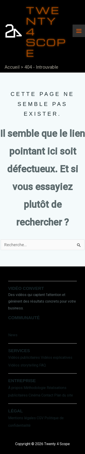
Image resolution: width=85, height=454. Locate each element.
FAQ (42, 365)
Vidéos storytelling (23, 365)
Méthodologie (35, 388)
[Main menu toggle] (79, 31)
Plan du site (63, 395)
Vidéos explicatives (56, 357)
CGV (40, 418)
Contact (47, 395)
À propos (15, 388)
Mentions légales (22, 418)
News (12, 335)
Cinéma (34, 395)
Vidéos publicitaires (24, 357)
